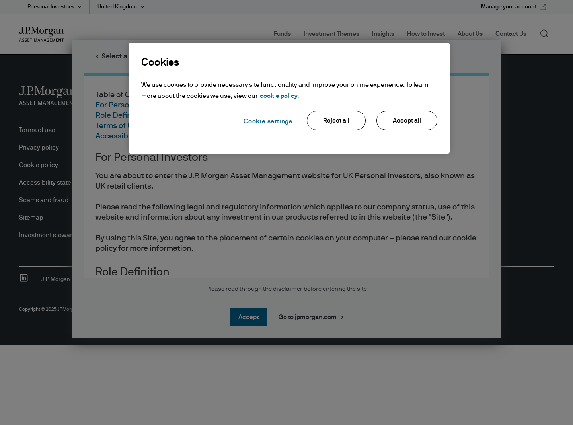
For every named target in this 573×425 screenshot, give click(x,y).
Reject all (336, 120)
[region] (289, 98)
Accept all (407, 120)
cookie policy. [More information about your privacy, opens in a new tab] (279, 96)
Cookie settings (268, 121)
